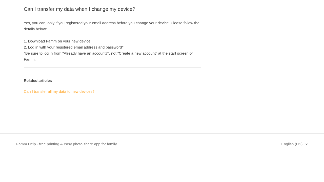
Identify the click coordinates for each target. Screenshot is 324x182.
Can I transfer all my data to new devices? (59, 91)
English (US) (292, 144)
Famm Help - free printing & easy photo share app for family (66, 144)
